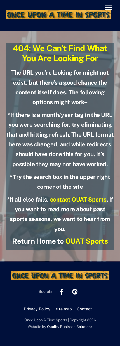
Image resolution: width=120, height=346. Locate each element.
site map (64, 308)
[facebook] (61, 291)
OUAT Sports (86, 241)
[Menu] (108, 7)
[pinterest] (75, 291)
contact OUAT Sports (78, 199)
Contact (84, 308)
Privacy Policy (37, 308)
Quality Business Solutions (69, 327)
